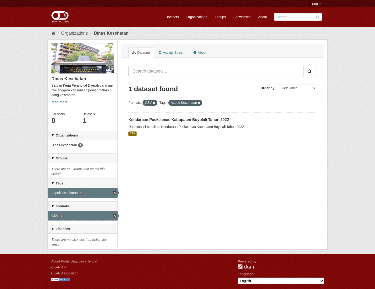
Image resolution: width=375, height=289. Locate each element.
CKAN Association (64, 273)
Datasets (172, 17)
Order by (267, 88)
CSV (132, 133)
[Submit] (317, 17)
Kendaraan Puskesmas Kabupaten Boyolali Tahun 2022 (178, 120)
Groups (220, 17)
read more (59, 102)
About (262, 17)
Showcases (242, 17)
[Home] (53, 33)
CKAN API (59, 267)
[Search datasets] (298, 17)
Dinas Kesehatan (111, 33)
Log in (316, 3)
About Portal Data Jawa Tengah (74, 261)
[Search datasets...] (216, 71)
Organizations (197, 17)
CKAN (246, 266)
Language (246, 274)
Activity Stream (172, 52)
